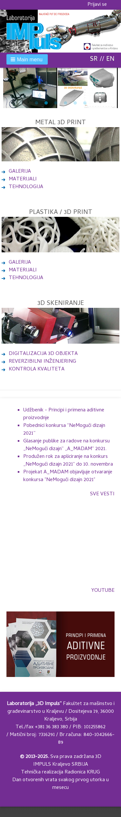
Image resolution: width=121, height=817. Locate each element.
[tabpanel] (60, 88)
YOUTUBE (103, 591)
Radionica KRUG (82, 772)
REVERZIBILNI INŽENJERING (39, 362)
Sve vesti (102, 494)
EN (110, 59)
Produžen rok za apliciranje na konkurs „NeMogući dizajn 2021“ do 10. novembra (68, 461)
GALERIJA (20, 171)
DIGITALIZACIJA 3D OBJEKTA (40, 354)
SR (94, 59)
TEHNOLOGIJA (26, 187)
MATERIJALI (23, 179)
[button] (27, 59)
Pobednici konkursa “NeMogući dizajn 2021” (64, 430)
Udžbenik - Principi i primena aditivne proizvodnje (63, 414)
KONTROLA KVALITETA (33, 369)
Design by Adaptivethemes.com (90, 812)
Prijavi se (97, 5)
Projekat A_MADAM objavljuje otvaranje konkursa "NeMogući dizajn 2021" (67, 476)
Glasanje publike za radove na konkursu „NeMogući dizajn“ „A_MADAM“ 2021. (66, 445)
